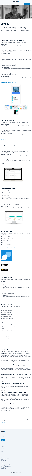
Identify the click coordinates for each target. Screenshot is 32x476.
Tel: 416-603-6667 (3, 460)
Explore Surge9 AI (4, 139)
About (16, 4)
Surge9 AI (7, 4)
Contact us (3, 440)
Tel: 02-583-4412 (3, 468)
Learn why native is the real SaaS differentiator (10, 247)
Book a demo (26, 4)
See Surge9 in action (4, 33)
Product (3, 4)
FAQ (22, 4)
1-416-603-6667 (3, 438)
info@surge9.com (3, 436)
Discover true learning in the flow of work (8, 82)
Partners (19, 4)
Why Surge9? (12, 4)
